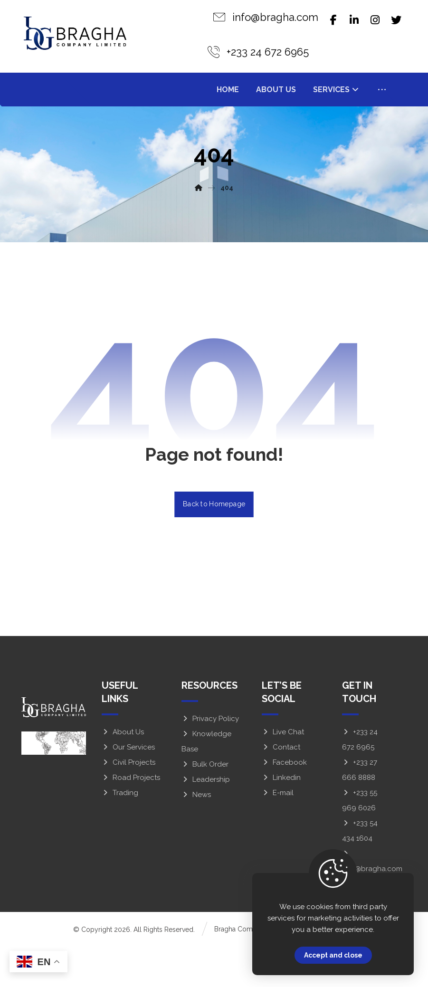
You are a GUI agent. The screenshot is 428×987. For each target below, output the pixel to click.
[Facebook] (333, 19)
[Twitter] (396, 19)
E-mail (278, 833)
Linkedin (281, 818)
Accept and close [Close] (333, 955)
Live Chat (283, 773)
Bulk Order (204, 805)
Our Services (128, 788)
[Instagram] (375, 19)
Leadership (205, 820)
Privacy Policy (210, 759)
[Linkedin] (354, 19)
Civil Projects (128, 803)
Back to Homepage (214, 545)
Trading (120, 833)
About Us (123, 773)
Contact (281, 788)
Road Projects (131, 818)
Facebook (284, 803)
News (196, 835)
